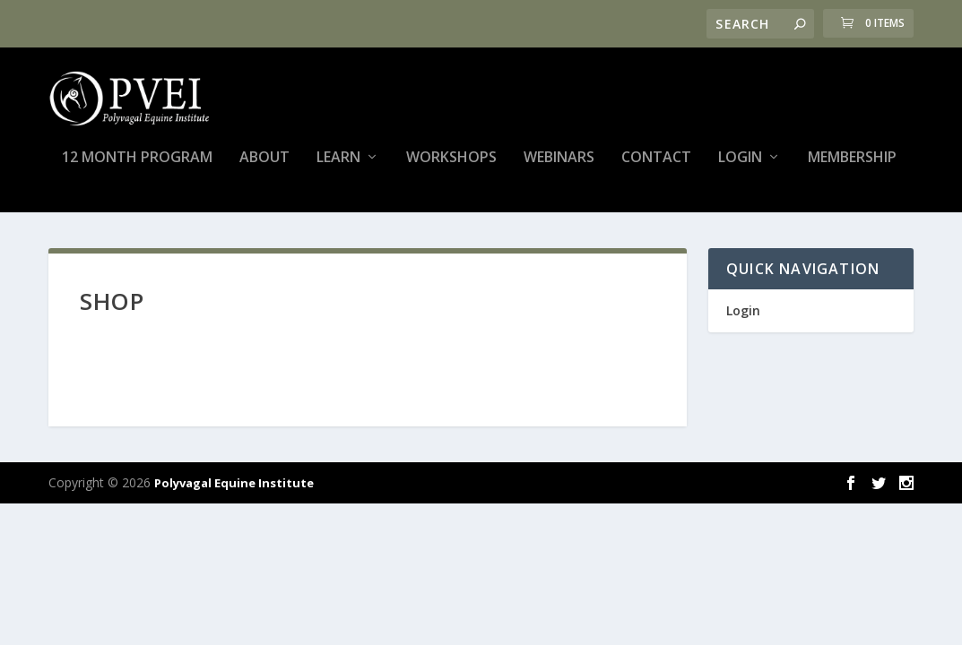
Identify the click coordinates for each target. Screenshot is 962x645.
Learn (338, 167)
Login (740, 167)
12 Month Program (137, 167)
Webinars (559, 167)
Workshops (451, 167)
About (264, 167)
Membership (852, 167)
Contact (656, 167)
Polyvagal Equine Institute (234, 492)
